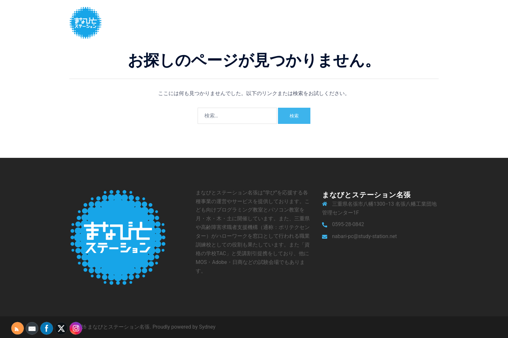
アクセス (389, 22)
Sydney (207, 327)
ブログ (364, 22)
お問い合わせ (420, 22)
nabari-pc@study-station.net (364, 236)
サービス (339, 22)
